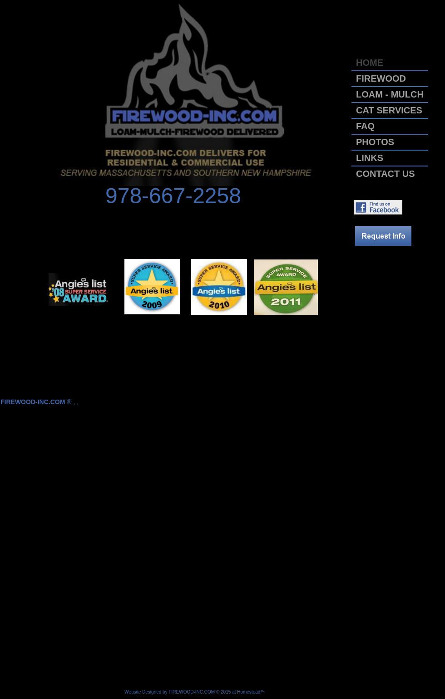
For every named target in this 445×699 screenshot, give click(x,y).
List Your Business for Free (293, 691)
